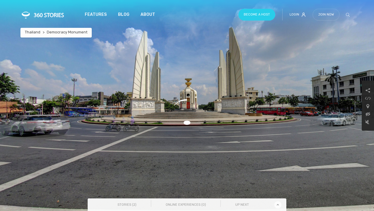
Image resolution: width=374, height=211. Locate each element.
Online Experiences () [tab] (186, 205)
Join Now (326, 14)
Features (96, 14)
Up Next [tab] (242, 205)
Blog (123, 14)
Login (298, 15)
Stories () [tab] (126, 205)
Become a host (257, 14)
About (148, 14)
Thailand (32, 32)
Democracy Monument (67, 32)
